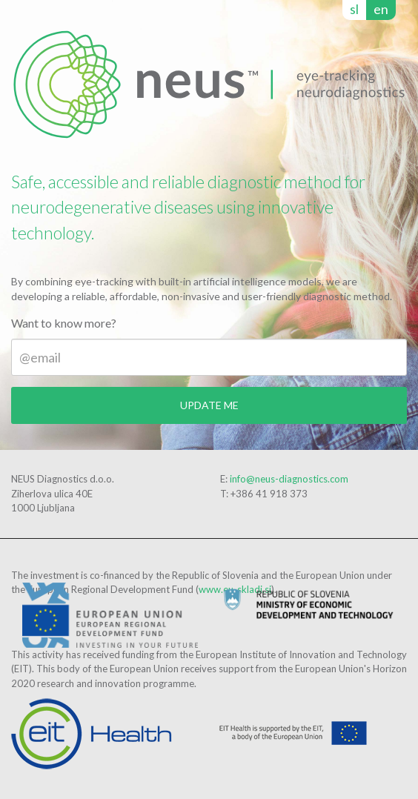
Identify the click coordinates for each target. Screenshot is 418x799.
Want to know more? (63, 323)
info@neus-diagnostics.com (289, 479)
